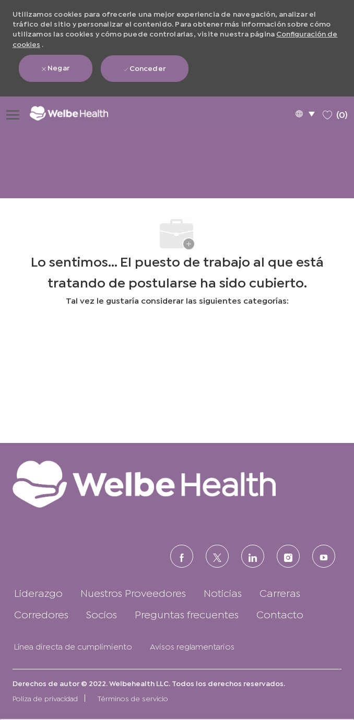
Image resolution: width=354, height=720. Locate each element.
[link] (177, 484)
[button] (304, 113)
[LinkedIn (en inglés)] (252, 556)
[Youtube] (323, 556)
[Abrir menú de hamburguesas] (12, 113)
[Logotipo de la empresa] (76, 113)
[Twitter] (217, 556)
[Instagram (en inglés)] (288, 556)
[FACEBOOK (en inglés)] (181, 556)
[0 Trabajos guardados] (335, 113)
